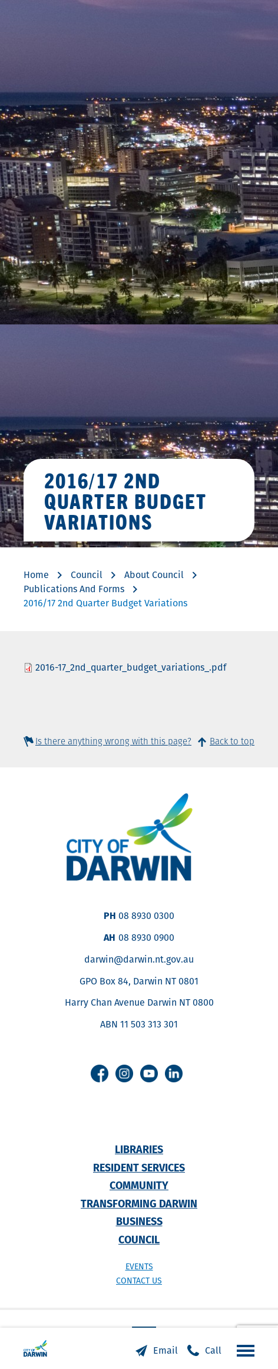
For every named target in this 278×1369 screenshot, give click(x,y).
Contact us (139, 1280)
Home (36, 575)
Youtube (149, 1073)
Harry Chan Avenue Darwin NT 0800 (139, 1002)
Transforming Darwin (139, 1203)
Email (165, 1350)
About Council (154, 575)
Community (139, 1185)
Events (139, 1266)
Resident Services (139, 1167)
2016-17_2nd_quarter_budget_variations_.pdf (130, 667)
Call (213, 1350)
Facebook (99, 1073)
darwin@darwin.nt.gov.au (139, 959)
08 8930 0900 (146, 937)
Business (139, 1221)
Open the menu (242, 1350)
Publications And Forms (74, 589)
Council (86, 575)
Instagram (124, 1073)
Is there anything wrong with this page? (113, 741)
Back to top (232, 741)
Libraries (139, 1149)
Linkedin (174, 1073)
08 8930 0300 (146, 915)
